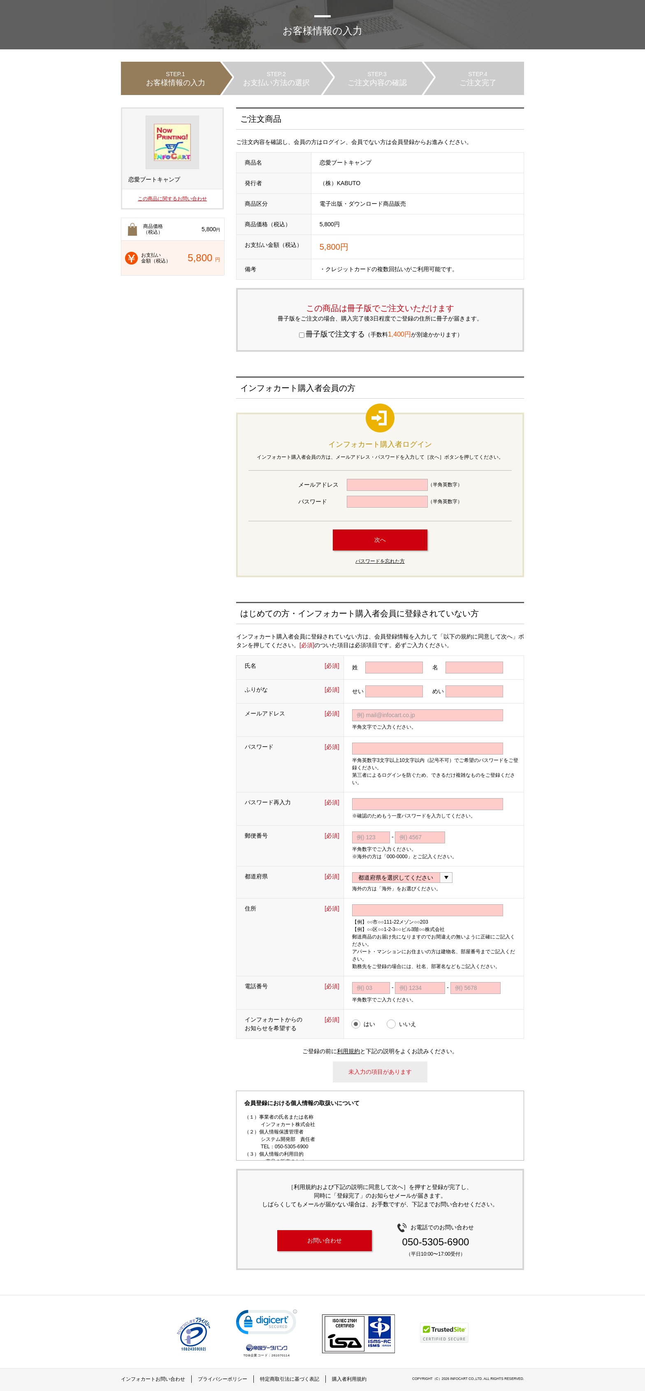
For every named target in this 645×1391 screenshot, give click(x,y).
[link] (266, 1323)
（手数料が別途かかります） (381, 334)
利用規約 (348, 1051)
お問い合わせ (324, 1240)
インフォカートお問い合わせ (153, 1379)
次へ (380, 539)
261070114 (280, 1355)
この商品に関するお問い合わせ (172, 199)
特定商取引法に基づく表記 (289, 1379)
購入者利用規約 (349, 1379)
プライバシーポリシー (222, 1379)
